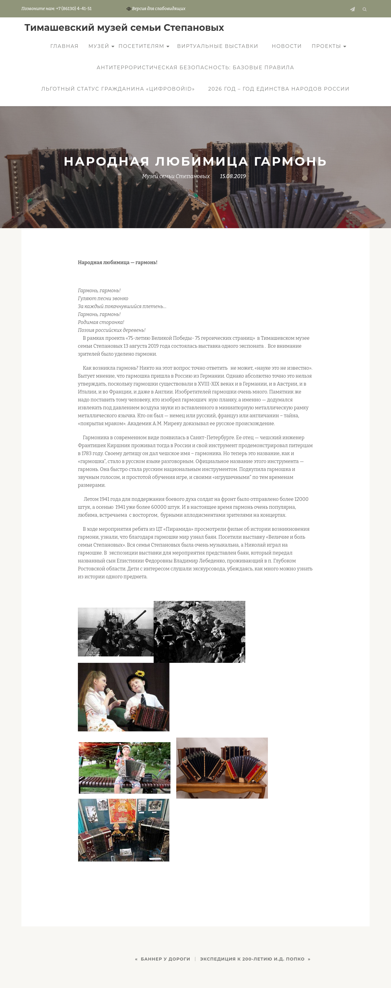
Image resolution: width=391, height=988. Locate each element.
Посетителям (142, 46)
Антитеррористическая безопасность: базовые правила (195, 67)
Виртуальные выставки (217, 46)
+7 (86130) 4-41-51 (73, 8)
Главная (64, 46)
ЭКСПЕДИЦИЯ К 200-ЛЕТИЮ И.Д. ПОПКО (252, 959)
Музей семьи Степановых (176, 176)
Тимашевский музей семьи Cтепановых (124, 27)
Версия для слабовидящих (156, 8)
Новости (287, 46)
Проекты (326, 46)
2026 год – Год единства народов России (279, 89)
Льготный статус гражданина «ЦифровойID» (118, 89)
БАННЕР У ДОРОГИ (165, 959)
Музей (98, 46)
